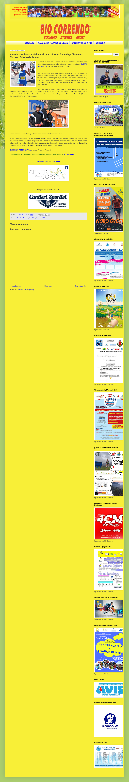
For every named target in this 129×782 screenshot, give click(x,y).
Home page (48, 286)
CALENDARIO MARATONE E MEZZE (53, 43)
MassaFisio (40, 161)
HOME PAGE (29, 43)
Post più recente (16, 286)
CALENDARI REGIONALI (82, 43)
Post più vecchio (80, 286)
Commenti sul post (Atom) (25, 289)
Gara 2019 (32, 218)
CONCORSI (100, 43)
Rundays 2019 (40, 218)
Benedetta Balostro (22, 218)
